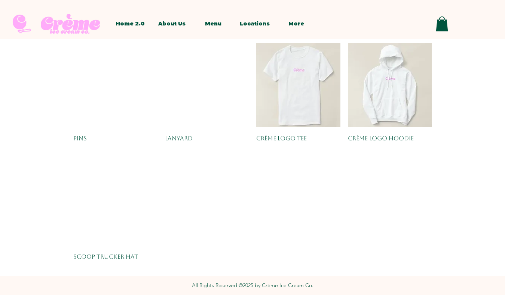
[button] (442, 23)
